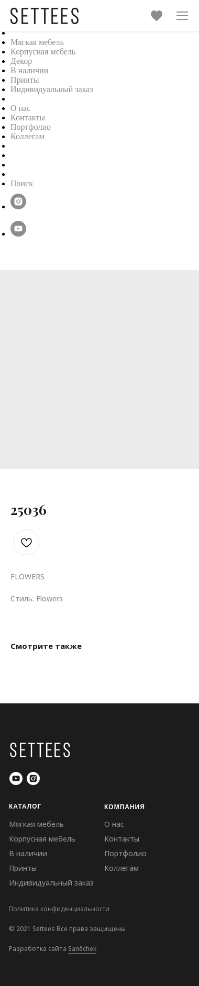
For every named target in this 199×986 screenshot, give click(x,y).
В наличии (29, 70)
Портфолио (30, 126)
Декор (21, 61)
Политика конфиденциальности (59, 908)
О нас (20, 108)
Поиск (21, 183)
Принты (24, 79)
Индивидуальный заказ (51, 89)
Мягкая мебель (37, 42)
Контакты (27, 117)
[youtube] (18, 233)
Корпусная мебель (42, 51)
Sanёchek (82, 948)
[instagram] (18, 206)
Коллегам (27, 136)
